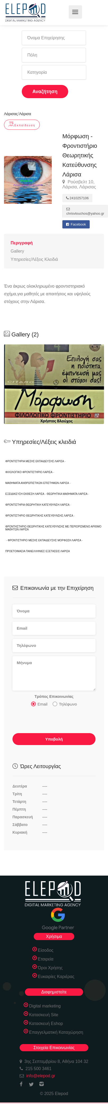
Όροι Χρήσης (50, 968)
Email (39, 704)
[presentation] (52, 721)
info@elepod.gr (40, 1076)
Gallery (17, 251)
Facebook (76, 224)
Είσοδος (46, 950)
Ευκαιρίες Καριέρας (56, 976)
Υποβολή (54, 739)
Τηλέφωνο (65, 704)
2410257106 (77, 198)
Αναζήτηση (45, 91)
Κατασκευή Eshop (46, 1023)
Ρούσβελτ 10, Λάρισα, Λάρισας (79, 184)
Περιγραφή (22, 243)
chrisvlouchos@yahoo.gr (85, 211)
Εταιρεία (46, 959)
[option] (54, 384)
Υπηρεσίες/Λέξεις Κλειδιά (34, 259)
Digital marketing (45, 1006)
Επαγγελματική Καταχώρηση (56, 1032)
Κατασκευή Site (43, 1015)
